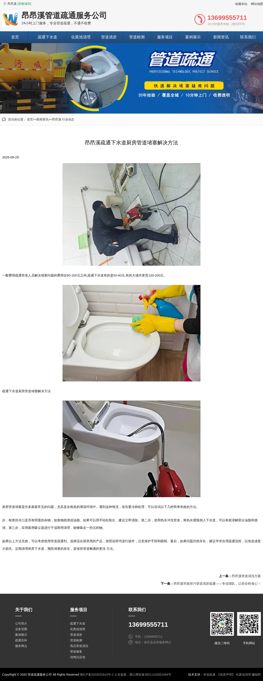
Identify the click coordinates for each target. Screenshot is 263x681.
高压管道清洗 (79, 646)
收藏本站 (241, 4)
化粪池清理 (81, 37)
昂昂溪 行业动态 (63, 119)
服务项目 (165, 37)
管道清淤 (109, 37)
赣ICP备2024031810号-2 (97, 674)
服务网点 (21, 646)
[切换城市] (24, 3)
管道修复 (76, 651)
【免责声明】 (226, 674)
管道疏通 (209, 674)
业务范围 (21, 629)
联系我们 (248, 37)
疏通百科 (21, 640)
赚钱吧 (256, 674)
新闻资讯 (221, 37)
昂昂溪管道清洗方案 (246, 576)
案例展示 (193, 37)
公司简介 (21, 623)
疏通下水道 (47, 37)
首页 (15, 37)
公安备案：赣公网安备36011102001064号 (142, 674)
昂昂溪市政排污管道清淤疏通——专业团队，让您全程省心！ (217, 583)
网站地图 (257, 4)
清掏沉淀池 (77, 657)
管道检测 (137, 37)
